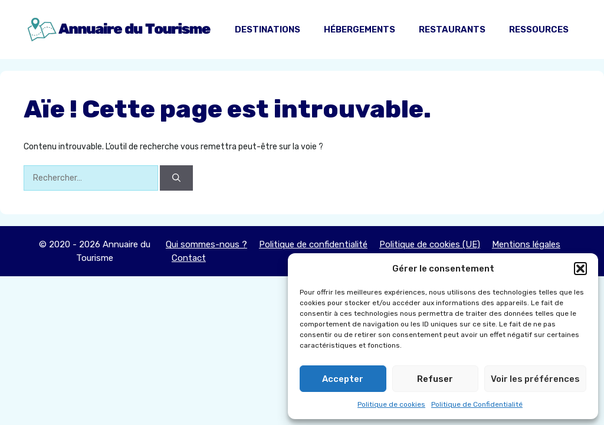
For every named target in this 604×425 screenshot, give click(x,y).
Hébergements (359, 29)
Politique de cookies (391, 404)
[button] (580, 268)
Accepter (342, 379)
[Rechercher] (176, 178)
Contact (189, 258)
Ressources (539, 29)
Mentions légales (526, 244)
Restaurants (452, 29)
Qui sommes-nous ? (206, 244)
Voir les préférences (535, 379)
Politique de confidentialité (313, 244)
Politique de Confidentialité (477, 404)
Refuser (435, 379)
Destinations (267, 29)
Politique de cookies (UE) (429, 244)
